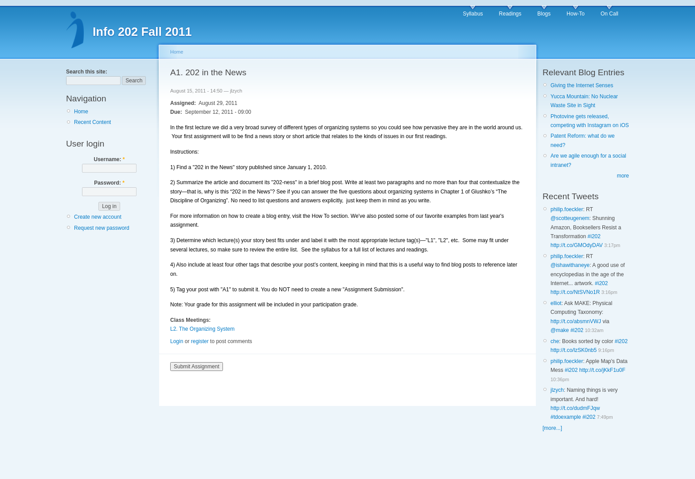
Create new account (97, 217)
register (200, 341)
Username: (109, 159)
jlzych (557, 390)
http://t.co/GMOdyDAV (577, 245)
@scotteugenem (570, 218)
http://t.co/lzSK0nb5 (574, 350)
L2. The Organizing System (202, 329)
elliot (556, 303)
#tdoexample (566, 417)
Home (81, 111)
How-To (575, 14)
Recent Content (92, 122)
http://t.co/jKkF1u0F (602, 370)
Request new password (101, 228)
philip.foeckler (567, 209)
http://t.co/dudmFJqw (575, 408)
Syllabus (473, 14)
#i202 (594, 236)
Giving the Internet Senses (582, 85)
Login (176, 341)
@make (560, 330)
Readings (510, 14)
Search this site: (86, 72)
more (623, 176)
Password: (109, 183)
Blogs (544, 14)
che (555, 341)
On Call (609, 14)
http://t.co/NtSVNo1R (575, 292)
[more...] (552, 428)
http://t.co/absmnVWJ (576, 321)
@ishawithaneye (570, 265)
